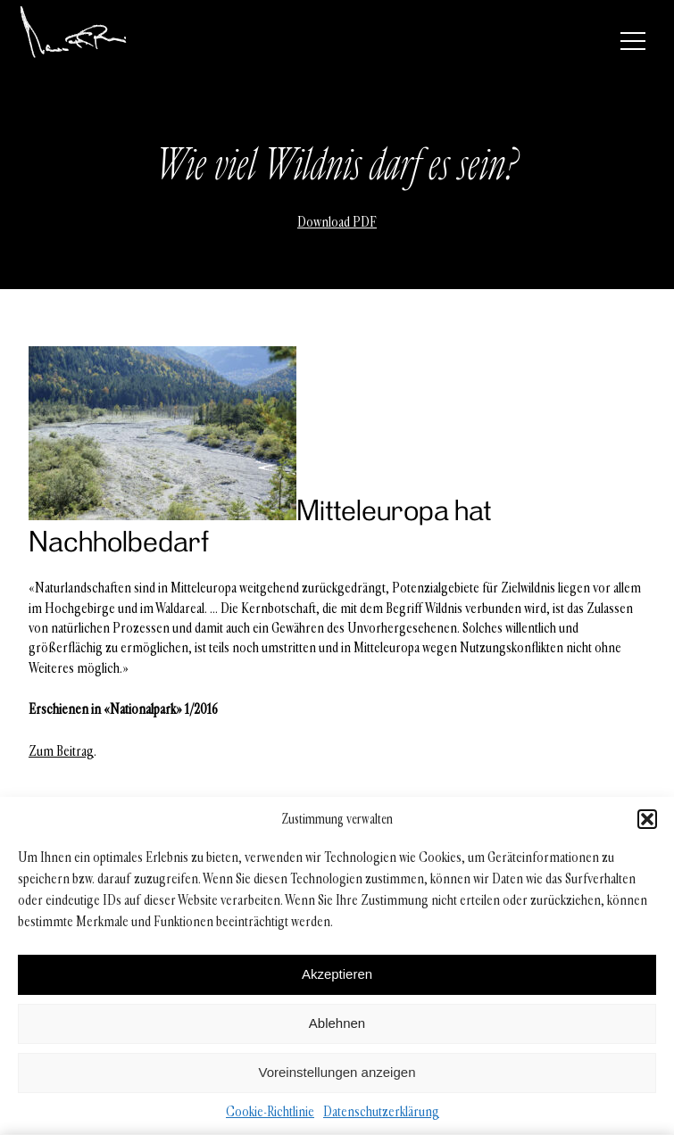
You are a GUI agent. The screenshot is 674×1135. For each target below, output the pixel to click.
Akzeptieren (337, 974)
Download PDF (337, 221)
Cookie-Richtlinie (270, 1111)
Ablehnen (337, 1023)
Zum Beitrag (61, 750)
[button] (647, 819)
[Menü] (632, 41)
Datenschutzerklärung (381, 1111)
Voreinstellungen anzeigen (337, 1072)
